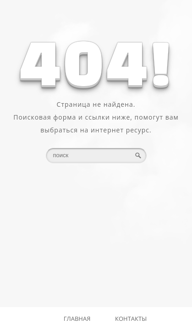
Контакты (131, 318)
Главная (77, 318)
